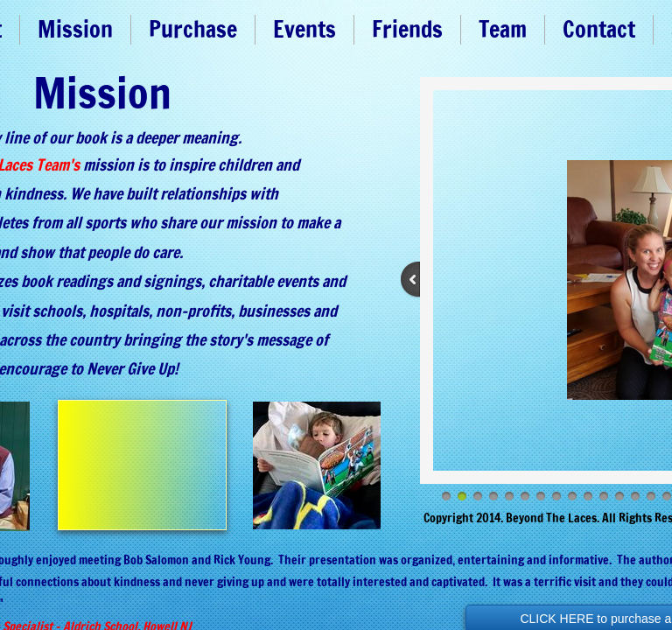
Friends (407, 29)
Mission (75, 29)
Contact (599, 29)
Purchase (193, 29)
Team (503, 29)
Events (304, 29)
